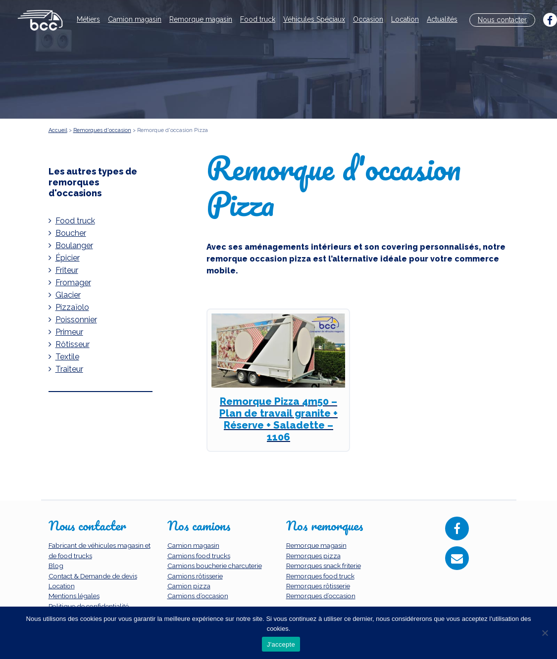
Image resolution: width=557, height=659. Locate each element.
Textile (67, 356)
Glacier (68, 295)
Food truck (257, 19)
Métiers (88, 19)
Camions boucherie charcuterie (214, 566)
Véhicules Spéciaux (314, 19)
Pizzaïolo (72, 307)
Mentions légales (74, 596)
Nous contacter (502, 20)
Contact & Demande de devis (93, 576)
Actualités (442, 19)
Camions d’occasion (197, 596)
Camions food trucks (198, 556)
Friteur (66, 270)
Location (405, 19)
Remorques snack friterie (323, 566)
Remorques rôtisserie (318, 586)
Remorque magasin (200, 19)
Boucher (70, 233)
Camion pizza (188, 586)
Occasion (368, 19)
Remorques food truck (320, 576)
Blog (56, 566)
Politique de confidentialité (89, 606)
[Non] (545, 633)
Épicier (67, 258)
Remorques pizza (313, 556)
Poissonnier (76, 319)
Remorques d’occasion (320, 596)
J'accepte (281, 644)
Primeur (69, 332)
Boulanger (74, 245)
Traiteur (69, 369)
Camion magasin (134, 19)
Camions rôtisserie (195, 576)
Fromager (73, 282)
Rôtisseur (72, 344)
